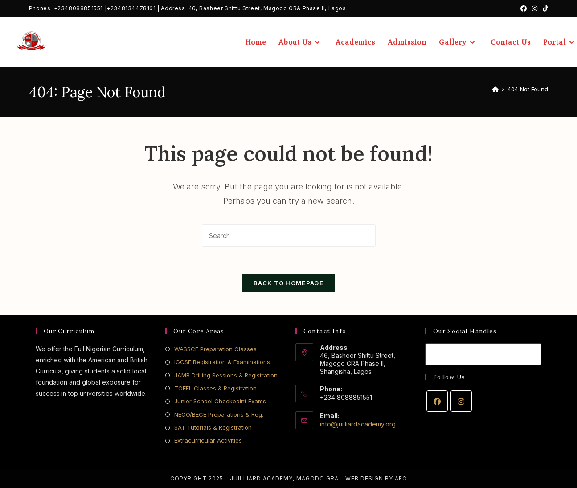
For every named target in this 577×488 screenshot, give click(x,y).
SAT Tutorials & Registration (213, 427)
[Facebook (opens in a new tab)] (523, 8)
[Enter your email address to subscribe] (483, 354)
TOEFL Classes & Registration (215, 388)
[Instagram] (461, 401)
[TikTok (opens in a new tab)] (544, 8)
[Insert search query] (289, 235)
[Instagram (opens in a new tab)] (534, 8)
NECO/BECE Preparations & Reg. (218, 414)
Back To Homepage (288, 283)
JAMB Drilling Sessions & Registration (226, 375)
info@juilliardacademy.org (358, 424)
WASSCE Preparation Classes (215, 349)
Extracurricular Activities (208, 440)
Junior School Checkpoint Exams (220, 401)
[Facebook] (437, 401)
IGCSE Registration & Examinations (222, 361)
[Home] (495, 89)
